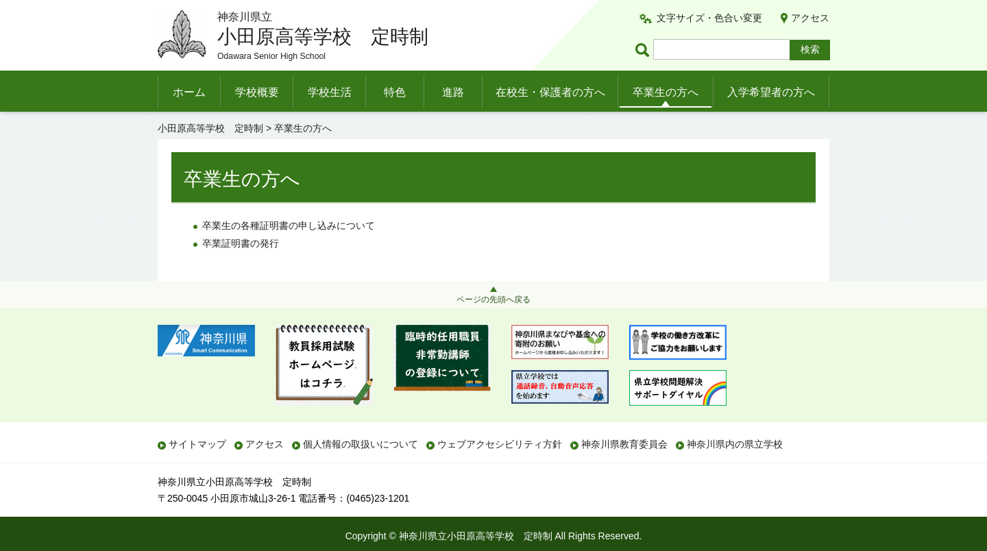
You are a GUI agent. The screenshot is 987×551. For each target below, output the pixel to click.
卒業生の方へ (665, 92)
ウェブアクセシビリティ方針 (499, 444)
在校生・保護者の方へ (550, 92)
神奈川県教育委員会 (624, 444)
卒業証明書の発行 (240, 243)
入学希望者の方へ (771, 92)
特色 (395, 92)
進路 (453, 92)
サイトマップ (197, 444)
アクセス (810, 17)
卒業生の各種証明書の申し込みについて (288, 225)
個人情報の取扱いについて (360, 444)
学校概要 (257, 92)
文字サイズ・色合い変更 (709, 17)
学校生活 (330, 92)
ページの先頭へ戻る (493, 299)
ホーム (189, 92)
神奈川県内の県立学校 (735, 444)
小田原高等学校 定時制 (210, 128)
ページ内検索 (644, 49)
